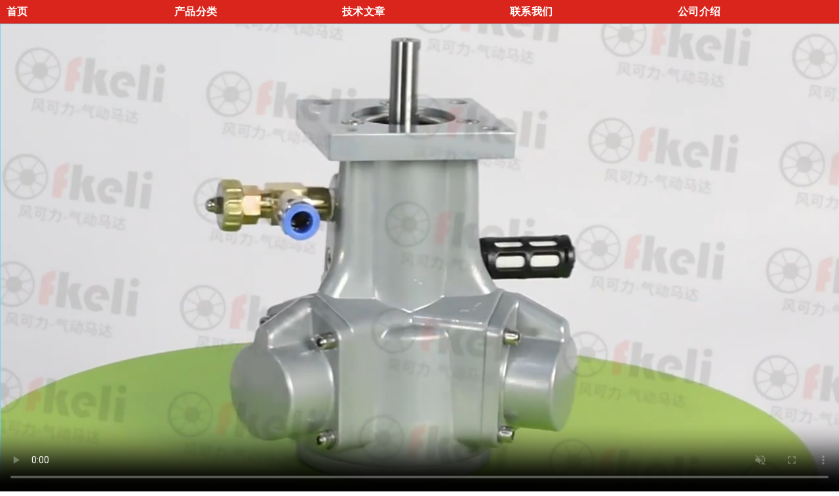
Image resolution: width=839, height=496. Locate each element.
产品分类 (195, 11)
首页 (17, 11)
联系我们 (531, 11)
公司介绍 (699, 11)
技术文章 (363, 11)
